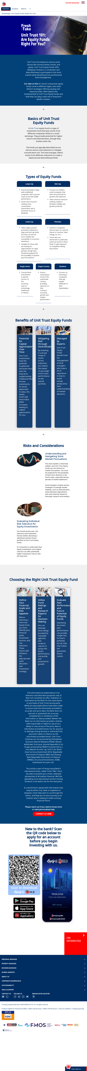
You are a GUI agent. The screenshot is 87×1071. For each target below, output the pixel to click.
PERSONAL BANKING (9, 959)
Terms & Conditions (64, 1009)
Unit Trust (34, 128)
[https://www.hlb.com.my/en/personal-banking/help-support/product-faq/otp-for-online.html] (67, 1025)
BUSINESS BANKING (9, 968)
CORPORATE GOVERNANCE (11, 981)
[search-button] (83, 2)
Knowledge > (7, 13)
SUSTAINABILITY (8, 985)
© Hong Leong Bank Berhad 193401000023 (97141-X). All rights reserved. (25, 1005)
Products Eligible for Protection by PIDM (14, 1009)
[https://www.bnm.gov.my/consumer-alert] (7, 1030)
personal (5, 9)
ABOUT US (5, 977)
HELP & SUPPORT (8, 990)
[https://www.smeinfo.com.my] (12, 1025)
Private (23, 9)
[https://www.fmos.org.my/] (38, 1025)
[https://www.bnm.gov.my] (4, 1025)
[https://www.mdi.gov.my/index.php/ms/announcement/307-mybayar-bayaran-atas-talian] (57, 1025)
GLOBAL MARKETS (8, 972)
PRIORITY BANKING (9, 964)
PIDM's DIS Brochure (35, 1009)
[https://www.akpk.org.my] (20, 1025)
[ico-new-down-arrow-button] (29, 9)
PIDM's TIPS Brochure (50, 1009)
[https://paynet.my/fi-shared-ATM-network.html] (76, 1025)
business (15, 9)
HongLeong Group (78, 1009)
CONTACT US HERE (44, 814)
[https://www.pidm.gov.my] (8, 1015)
